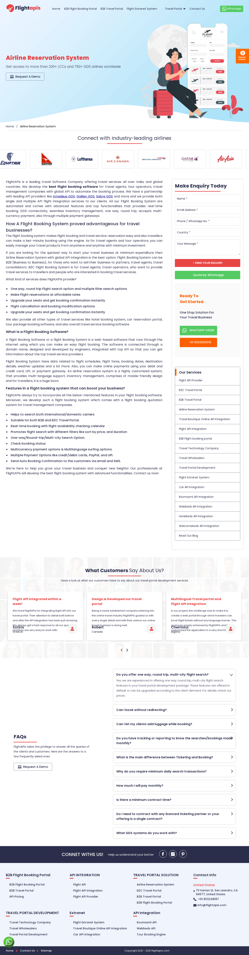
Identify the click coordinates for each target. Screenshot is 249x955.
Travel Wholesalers (191, 458)
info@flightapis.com (209, 905)
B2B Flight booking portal (195, 439)
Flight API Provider (191, 380)
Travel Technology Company (199, 448)
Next (127, 650)
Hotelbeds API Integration (196, 516)
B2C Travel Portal (190, 390)
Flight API (79, 884)
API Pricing (16, 897)
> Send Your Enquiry (208, 263)
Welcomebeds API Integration (199, 526)
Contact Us (197, 9)
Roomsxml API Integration (196, 497)
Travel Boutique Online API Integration (204, 419)
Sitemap (46, 950)
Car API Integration (191, 487)
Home (56, 9)
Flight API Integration (193, 429)
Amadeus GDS (64, 196)
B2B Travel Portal (112, 9)
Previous (122, 650)
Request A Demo (25, 77)
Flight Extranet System (142, 9)
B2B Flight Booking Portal (80, 9)
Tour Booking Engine (151, 934)
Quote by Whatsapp (208, 275)
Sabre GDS (104, 196)
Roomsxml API (147, 922)
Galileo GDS (85, 196)
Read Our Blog (188, 536)
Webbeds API (146, 928)
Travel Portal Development (197, 468)
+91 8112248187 (206, 899)
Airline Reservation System (197, 409)
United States (204, 885)
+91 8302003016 (196, 342)
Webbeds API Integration (195, 506)
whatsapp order (198, 330)
